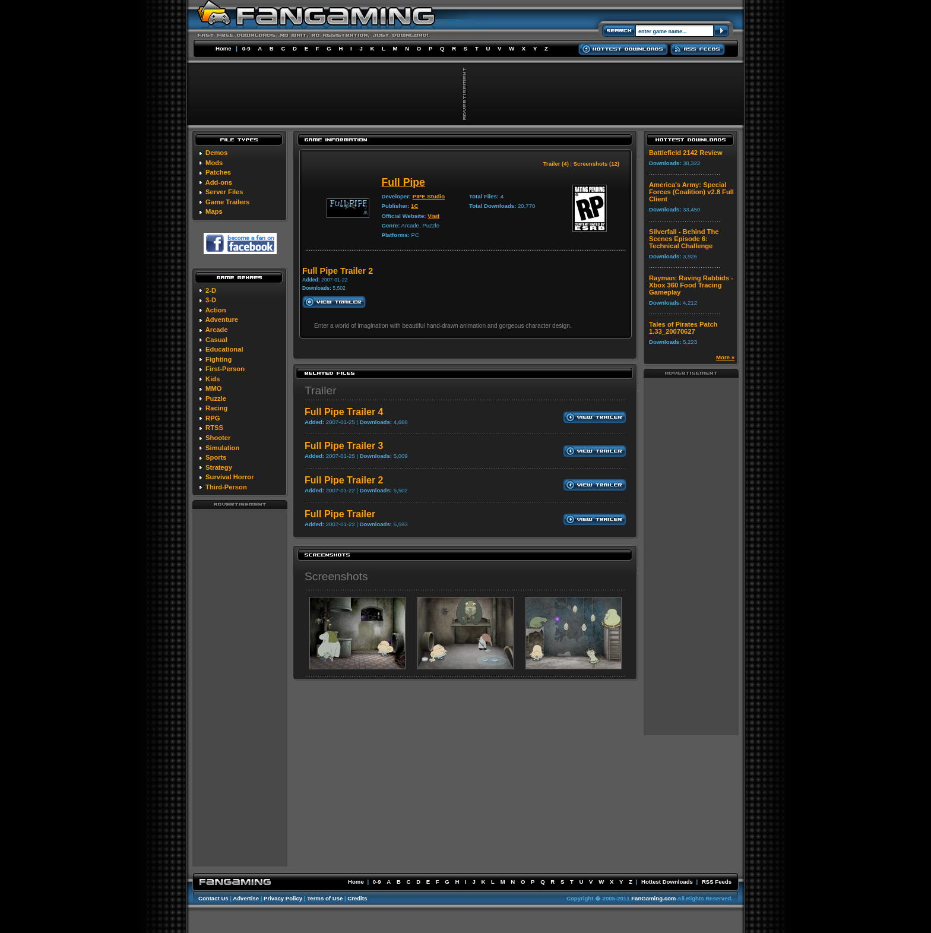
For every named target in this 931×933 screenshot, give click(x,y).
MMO (213, 388)
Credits (357, 898)
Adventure (221, 319)
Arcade (216, 329)
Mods (214, 162)
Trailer (321, 390)
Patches (218, 172)
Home (224, 48)
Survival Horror (229, 476)
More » (725, 357)
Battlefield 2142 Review (686, 152)
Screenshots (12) (596, 163)
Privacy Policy (283, 898)
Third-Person (226, 487)
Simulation (222, 447)
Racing (216, 408)
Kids (212, 378)
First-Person (225, 368)
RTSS (214, 427)
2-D (210, 290)
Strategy (218, 467)
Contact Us (213, 898)
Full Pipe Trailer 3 (344, 446)
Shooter (217, 437)
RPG (212, 418)
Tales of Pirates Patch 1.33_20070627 (683, 328)
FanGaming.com (653, 898)
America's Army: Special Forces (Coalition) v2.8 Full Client (691, 192)
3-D (210, 299)
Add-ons (218, 182)
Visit (433, 216)
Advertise (246, 898)
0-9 (246, 48)
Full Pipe (403, 182)
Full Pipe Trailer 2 (344, 480)
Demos (216, 152)
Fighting (218, 359)
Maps (214, 211)
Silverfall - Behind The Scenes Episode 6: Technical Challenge (684, 238)
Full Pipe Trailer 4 (344, 412)
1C (414, 206)
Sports (215, 457)
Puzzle (215, 398)
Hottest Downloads (667, 881)
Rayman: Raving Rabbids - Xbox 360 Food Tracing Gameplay (691, 285)
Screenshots (336, 576)
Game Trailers (227, 201)
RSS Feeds (717, 881)
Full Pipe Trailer (340, 514)
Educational (224, 349)
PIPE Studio (429, 196)
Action (215, 310)
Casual (216, 339)
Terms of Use (325, 898)
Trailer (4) (556, 163)
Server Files (224, 191)
